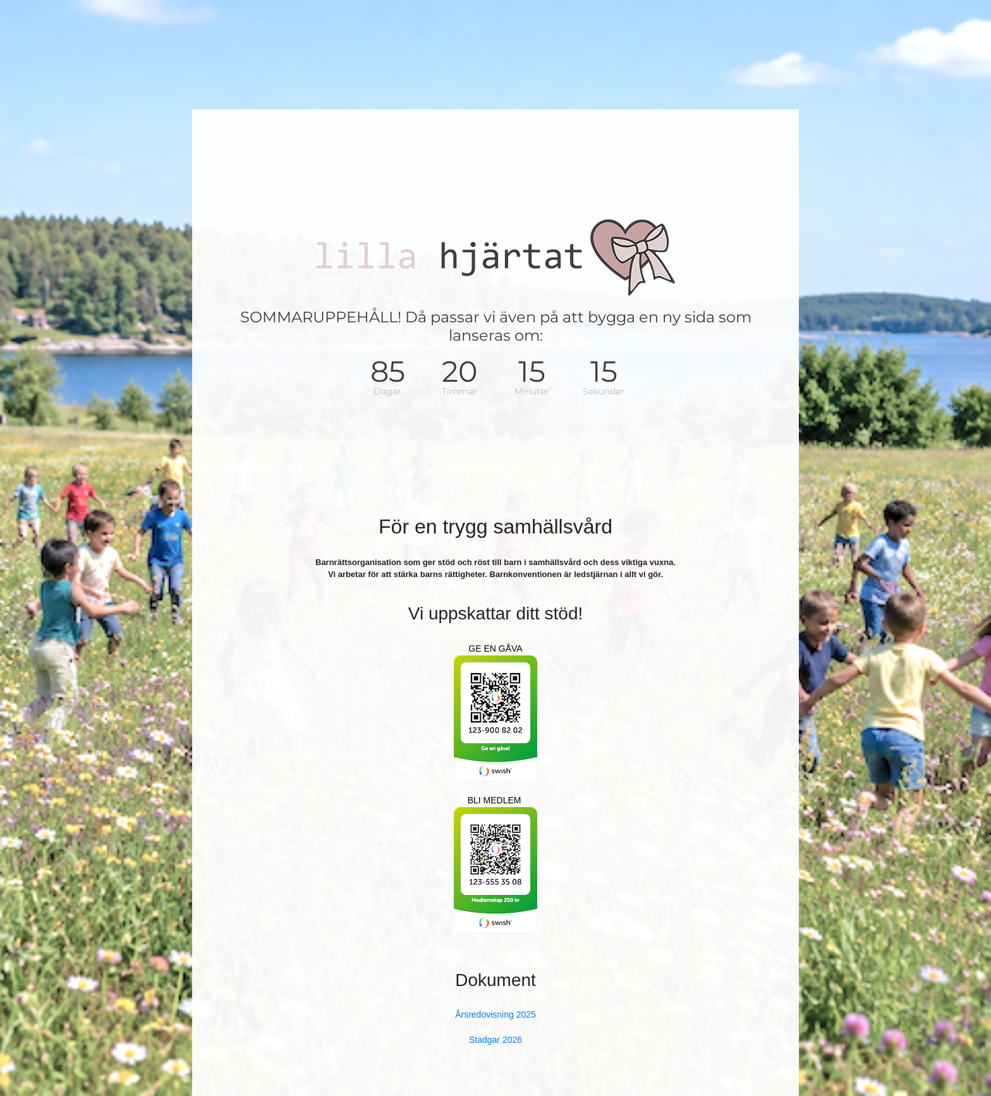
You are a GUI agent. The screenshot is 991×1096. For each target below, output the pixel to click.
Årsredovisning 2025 (495, 1014)
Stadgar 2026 (495, 1040)
